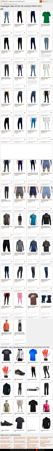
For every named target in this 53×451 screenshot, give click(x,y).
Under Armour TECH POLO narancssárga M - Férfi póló (6, 334)
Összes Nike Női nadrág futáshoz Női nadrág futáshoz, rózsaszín (19, 317)
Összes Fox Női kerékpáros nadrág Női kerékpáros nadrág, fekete (19, 237)
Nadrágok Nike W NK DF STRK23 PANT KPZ (6, 280)
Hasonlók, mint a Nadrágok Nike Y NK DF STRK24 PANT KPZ (33, 290)
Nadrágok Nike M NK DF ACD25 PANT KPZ (6, 131)
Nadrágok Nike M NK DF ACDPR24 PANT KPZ (46, 105)
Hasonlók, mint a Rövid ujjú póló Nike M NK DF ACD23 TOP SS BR (6, 237)
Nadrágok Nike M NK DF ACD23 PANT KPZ (19, 25)
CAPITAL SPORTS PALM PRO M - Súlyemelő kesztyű (46, 307)
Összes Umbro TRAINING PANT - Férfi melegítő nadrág (6, 88)
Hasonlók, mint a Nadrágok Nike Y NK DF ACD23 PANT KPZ (6, 62)
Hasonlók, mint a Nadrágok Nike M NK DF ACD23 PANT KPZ (19, 35)
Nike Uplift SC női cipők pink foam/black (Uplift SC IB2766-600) (33, 442)
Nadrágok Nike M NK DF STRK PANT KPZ (32, 131)
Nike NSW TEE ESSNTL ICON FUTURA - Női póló (33, 307)
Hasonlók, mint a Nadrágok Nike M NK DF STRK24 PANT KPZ (19, 115)
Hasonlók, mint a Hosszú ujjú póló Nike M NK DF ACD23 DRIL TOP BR (19, 264)
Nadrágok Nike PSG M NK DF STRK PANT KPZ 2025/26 (33, 174)
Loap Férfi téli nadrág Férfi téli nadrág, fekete (19, 333)
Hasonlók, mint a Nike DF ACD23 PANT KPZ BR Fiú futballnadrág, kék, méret (46, 62)
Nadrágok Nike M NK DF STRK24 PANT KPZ (19, 105)
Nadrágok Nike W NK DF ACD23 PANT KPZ (19, 52)
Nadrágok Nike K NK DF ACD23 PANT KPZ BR (6, 25)
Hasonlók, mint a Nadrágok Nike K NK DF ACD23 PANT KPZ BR (6, 35)
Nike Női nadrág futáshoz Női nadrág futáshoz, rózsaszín (18, 307)
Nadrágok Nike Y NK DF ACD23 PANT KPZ (6, 52)
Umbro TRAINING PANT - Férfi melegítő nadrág (6, 78)
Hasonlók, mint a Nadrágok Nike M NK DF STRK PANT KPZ (33, 142)
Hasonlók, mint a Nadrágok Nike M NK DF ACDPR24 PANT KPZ (46, 115)
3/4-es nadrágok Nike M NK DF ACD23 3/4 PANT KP (6, 254)
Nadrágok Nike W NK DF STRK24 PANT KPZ (19, 280)
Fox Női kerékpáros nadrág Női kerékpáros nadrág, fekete (19, 227)
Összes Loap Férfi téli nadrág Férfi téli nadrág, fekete (19, 344)
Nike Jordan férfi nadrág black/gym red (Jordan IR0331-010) (45, 442)
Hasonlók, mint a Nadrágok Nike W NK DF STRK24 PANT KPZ (19, 290)
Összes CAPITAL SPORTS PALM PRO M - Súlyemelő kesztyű (46, 317)
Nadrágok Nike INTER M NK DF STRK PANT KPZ (19, 174)
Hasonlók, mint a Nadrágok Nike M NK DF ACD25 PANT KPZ (6, 142)
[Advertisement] (26, 151)
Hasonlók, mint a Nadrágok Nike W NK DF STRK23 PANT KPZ (6, 290)
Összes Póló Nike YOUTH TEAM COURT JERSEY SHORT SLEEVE (45, 35)
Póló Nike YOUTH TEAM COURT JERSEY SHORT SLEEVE (45, 25)
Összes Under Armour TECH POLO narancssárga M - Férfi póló (6, 344)
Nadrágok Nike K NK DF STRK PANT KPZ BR (19, 78)
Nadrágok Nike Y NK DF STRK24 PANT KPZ (32, 280)
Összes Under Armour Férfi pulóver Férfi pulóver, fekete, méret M (46, 237)
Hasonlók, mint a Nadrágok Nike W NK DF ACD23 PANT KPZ (19, 62)
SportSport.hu (4, 1)
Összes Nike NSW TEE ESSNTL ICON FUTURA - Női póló (33, 317)
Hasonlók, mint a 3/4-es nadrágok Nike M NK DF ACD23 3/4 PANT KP (6, 264)
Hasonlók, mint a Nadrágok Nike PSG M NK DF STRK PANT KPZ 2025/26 (33, 184)
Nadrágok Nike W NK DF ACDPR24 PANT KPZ (6, 307)
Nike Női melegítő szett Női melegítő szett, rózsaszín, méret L (32, 438)
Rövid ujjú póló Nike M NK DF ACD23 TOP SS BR (6, 227)
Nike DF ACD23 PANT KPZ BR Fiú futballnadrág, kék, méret (46, 52)
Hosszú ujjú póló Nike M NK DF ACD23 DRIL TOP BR (19, 254)
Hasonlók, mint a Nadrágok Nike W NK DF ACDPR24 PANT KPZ (6, 317)
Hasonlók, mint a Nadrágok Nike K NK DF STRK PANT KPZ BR (19, 88)
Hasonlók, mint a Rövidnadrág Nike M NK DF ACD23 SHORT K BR (46, 184)
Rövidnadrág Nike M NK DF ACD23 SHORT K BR (46, 174)
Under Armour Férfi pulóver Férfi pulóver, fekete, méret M (46, 227)
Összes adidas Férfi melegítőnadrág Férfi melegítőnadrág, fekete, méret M (6, 211)
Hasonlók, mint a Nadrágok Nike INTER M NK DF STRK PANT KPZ (19, 184)
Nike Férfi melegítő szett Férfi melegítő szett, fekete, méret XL (20, 438)
